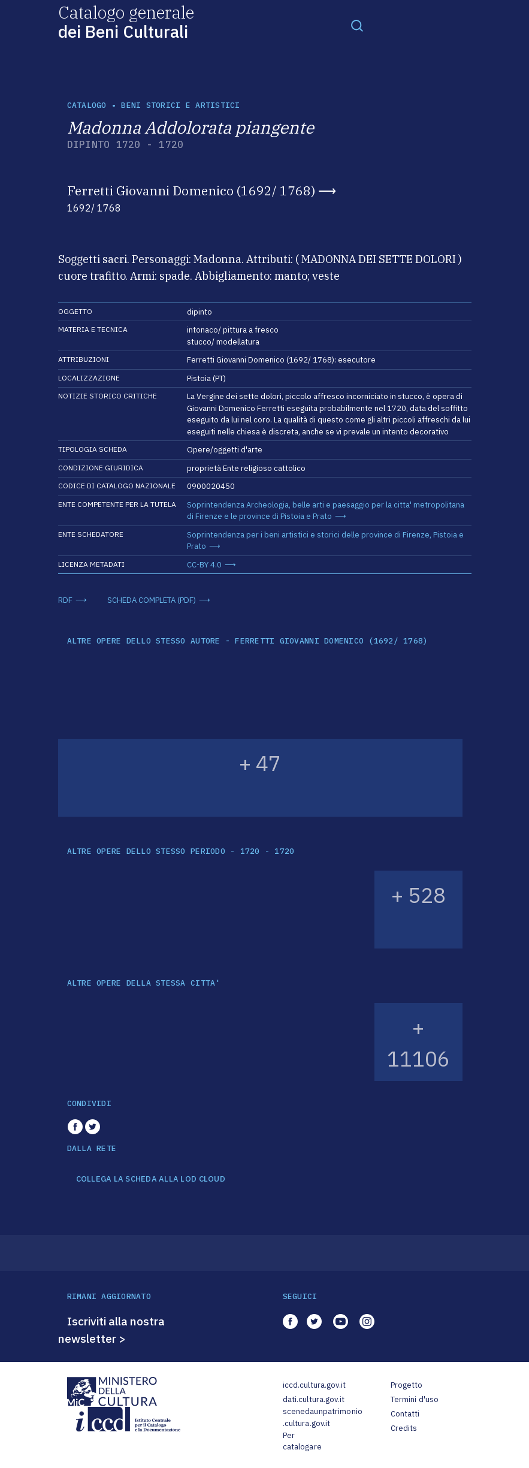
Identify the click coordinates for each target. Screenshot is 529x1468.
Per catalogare (302, 1441)
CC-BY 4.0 (204, 565)
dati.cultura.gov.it (313, 1399)
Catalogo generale (126, 21)
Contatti (405, 1414)
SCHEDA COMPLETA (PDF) (151, 600)
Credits (404, 1428)
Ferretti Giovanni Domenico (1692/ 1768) (191, 190)
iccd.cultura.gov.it (314, 1385)
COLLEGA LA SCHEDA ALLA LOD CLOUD (150, 1179)
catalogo (87, 105)
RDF (65, 600)
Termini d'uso (415, 1399)
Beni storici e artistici (180, 105)
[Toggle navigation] (357, 25)
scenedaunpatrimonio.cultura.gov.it (322, 1417)
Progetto (407, 1385)
